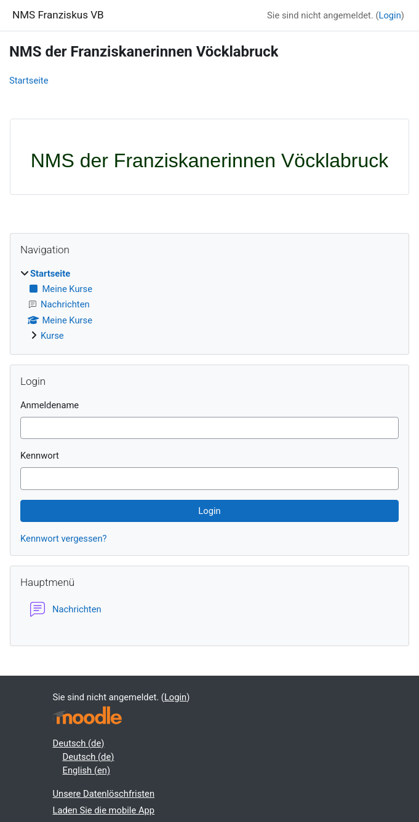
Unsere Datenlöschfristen (104, 793)
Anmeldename (49, 405)
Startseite (28, 80)
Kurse (52, 335)
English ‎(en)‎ (87, 770)
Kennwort (39, 455)
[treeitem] (209, 304)
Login (389, 15)
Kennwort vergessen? (63, 538)
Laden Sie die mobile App (104, 810)
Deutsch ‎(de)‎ (79, 743)
